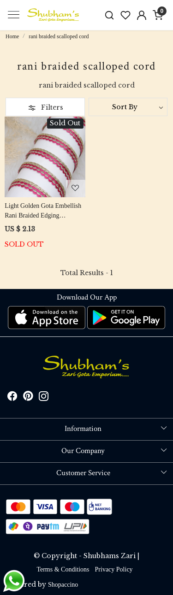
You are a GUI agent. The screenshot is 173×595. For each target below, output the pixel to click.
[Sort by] (128, 107)
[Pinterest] (28, 398)
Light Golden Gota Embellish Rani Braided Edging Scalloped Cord (43, 211)
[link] (109, 15)
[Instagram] (44, 398)
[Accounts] (141, 15)
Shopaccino (63, 584)
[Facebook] (12, 398)
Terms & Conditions (62, 569)
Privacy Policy (114, 569)
